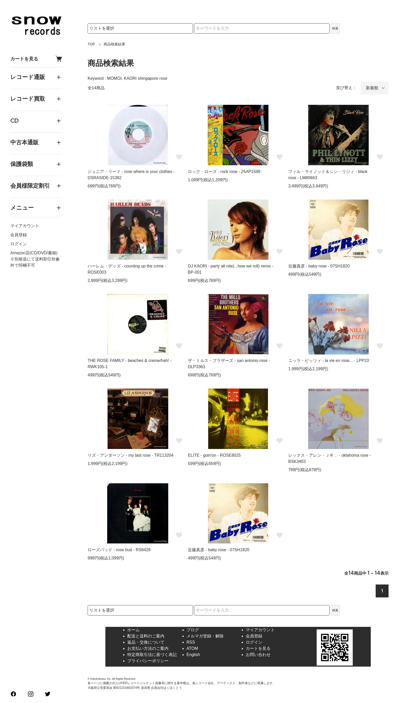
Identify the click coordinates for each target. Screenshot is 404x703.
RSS (191, 642)
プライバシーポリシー (148, 661)
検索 (335, 28)
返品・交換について (145, 642)
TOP (91, 44)
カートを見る (36, 59)
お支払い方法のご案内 (148, 648)
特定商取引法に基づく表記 (152, 654)
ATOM (192, 648)
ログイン (18, 244)
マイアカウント (24, 226)
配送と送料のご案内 (145, 636)
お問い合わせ (258, 654)
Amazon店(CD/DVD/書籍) (33, 253)
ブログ (193, 630)
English (193, 654)
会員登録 (18, 235)
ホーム (133, 630)
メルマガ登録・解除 (205, 636)
